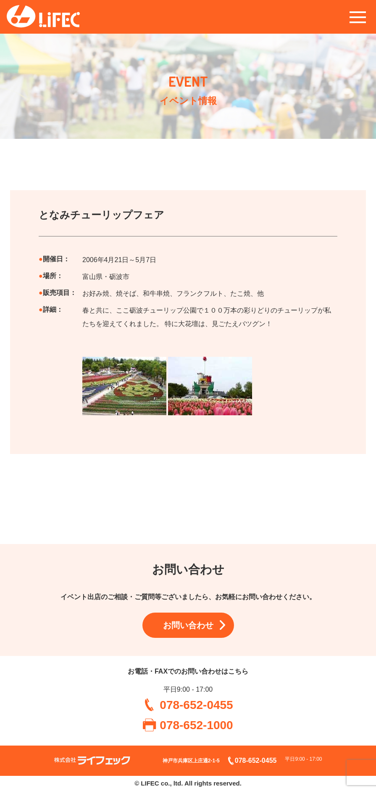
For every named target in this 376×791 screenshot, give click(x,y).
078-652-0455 (196, 704)
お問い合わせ (188, 625)
